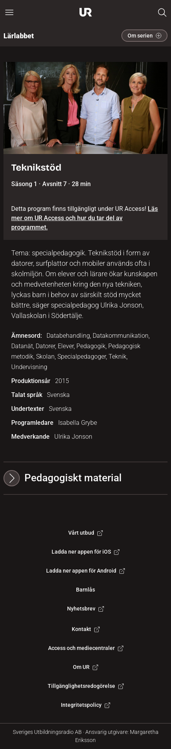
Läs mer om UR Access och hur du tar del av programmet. (84, 218)
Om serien (144, 35)
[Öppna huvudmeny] (9, 12)
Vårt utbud (85, 533)
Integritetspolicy (85, 705)
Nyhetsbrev (85, 608)
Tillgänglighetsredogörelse (86, 686)
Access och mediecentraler (85, 648)
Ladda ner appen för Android (85, 571)
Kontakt (86, 629)
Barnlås (85, 590)
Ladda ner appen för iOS (85, 552)
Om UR (85, 667)
